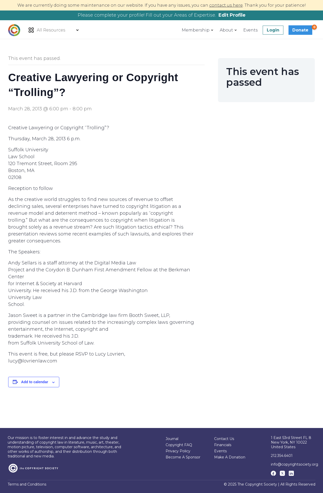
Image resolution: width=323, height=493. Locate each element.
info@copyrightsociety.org (294, 464)
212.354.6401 (282, 455)
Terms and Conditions (27, 484)
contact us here (226, 5)
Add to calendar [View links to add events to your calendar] (34, 382)
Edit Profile (232, 15)
